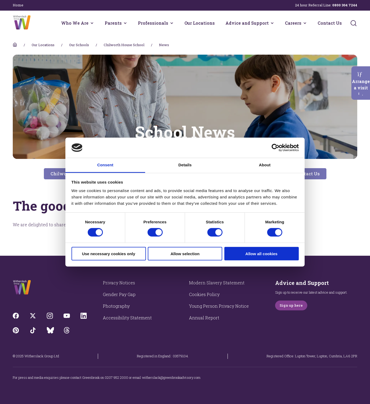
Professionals (153, 23)
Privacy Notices (119, 282)
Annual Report (204, 317)
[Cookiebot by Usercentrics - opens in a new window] (275, 148)
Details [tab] (185, 165)
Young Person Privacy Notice (219, 306)
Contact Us (330, 23)
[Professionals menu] (172, 23)
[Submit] (353, 23)
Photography (116, 306)
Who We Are (75, 23)
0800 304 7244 (344, 5)
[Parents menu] (125, 23)
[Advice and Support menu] (272, 23)
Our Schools (79, 44)
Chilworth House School (124, 44)
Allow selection (184, 253)
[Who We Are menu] (92, 23)
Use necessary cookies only (108, 253)
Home (18, 5)
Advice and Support (247, 23)
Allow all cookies (261, 253)
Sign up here (291, 305)
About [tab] (265, 165)
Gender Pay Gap (119, 294)
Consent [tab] (105, 165)
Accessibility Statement (127, 317)
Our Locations (199, 23)
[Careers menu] (305, 23)
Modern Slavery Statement (217, 282)
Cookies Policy (204, 294)
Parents (113, 23)
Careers (293, 23)
